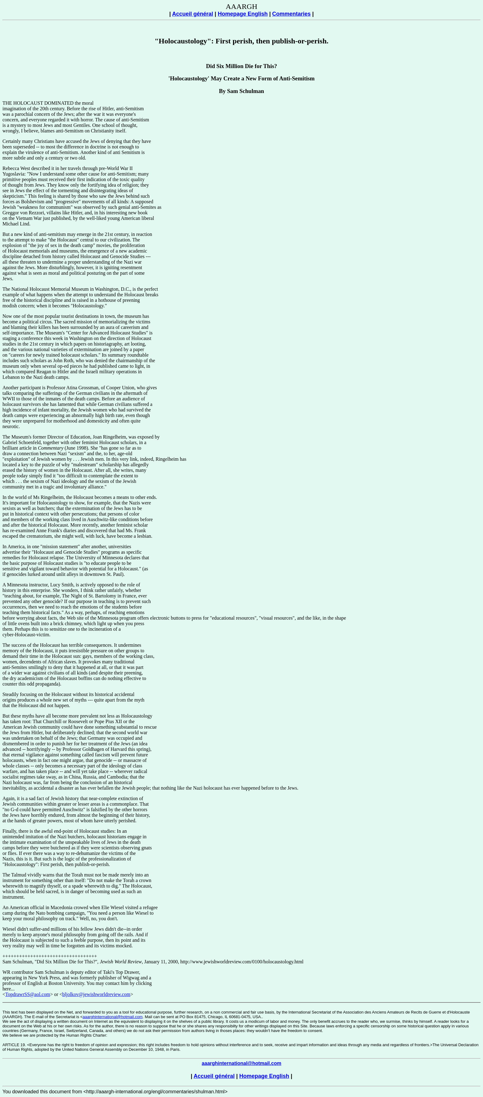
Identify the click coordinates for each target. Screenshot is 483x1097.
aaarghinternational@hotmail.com (113, 1016)
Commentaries (291, 14)
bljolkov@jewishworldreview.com (96, 994)
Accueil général (192, 14)
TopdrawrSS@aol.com (27, 994)
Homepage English (243, 14)
